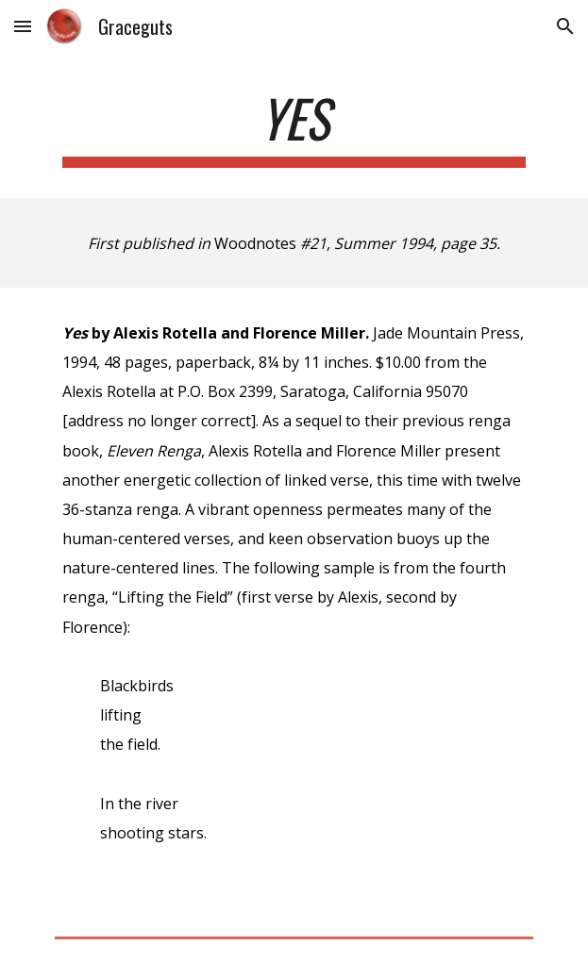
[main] (294, 127)
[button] (22, 26)
